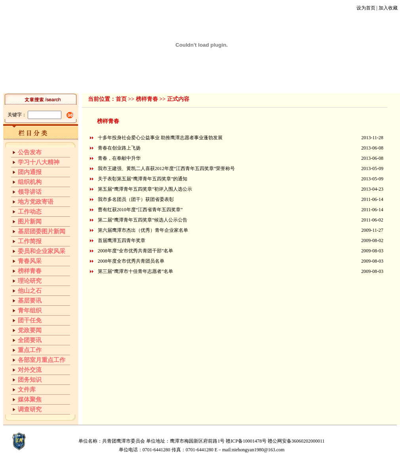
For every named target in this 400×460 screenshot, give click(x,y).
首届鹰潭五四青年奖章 (121, 240)
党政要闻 (30, 330)
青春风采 (174, 83)
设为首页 (365, 8)
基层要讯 (274, 83)
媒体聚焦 (30, 399)
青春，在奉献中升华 (119, 158)
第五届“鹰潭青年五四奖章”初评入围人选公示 (145, 189)
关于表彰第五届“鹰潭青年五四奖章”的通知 (143, 179)
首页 (53, 83)
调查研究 (30, 409)
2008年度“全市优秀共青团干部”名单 (135, 251)
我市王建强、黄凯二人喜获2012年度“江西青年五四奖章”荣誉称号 (166, 168)
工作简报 (149, 83)
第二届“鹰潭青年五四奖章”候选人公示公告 (143, 220)
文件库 (322, 83)
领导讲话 (98, 83)
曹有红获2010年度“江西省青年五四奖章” (140, 209)
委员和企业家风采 (41, 251)
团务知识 (30, 380)
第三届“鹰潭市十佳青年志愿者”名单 (135, 271)
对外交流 (30, 370)
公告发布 (30, 152)
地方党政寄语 (35, 202)
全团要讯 (30, 340)
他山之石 (249, 83)
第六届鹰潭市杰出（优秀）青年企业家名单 (143, 230)
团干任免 (344, 83)
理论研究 (224, 83)
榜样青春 (199, 83)
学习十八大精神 (38, 162)
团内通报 (30, 172)
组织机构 (73, 83)
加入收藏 (388, 8)
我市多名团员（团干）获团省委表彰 (136, 199)
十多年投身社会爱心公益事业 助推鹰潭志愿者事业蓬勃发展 (160, 137)
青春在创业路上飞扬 (119, 148)
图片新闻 (30, 221)
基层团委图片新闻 (41, 231)
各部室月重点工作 (41, 360)
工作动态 (123, 83)
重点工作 (30, 350)
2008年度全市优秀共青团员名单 (131, 261)
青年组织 (299, 83)
